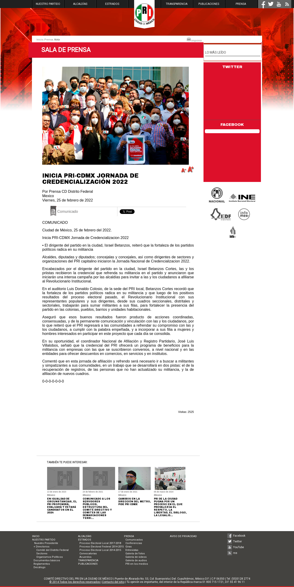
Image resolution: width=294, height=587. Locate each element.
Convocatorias (88, 553)
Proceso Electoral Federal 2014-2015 (101, 546)
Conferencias (133, 543)
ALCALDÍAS (80, 4)
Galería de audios (136, 560)
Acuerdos (85, 556)
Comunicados (134, 539)
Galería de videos (136, 556)
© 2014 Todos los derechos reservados (75, 582)
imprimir (194, 39)
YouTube (238, 547)
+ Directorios (41, 546)
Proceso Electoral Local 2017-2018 (100, 543)
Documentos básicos (47, 560)
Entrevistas (131, 550)
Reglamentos (42, 563)
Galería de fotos (135, 553)
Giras (128, 546)
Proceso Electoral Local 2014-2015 (100, 550)
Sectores (41, 553)
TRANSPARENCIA (176, 4)
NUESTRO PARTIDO (48, 4)
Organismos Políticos (49, 556)
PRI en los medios (136, 563)
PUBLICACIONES (208, 4)
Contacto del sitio (113, 582)
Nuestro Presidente (46, 543)
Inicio (40, 39)
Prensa (48, 39)
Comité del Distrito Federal (52, 550)
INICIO (36, 536)
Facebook (239, 535)
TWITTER (232, 67)
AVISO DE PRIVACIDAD (183, 536)
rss (235, 553)
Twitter (237, 541)
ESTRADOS (112, 4)
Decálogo (39, 567)
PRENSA (241, 4)
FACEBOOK (232, 124)
